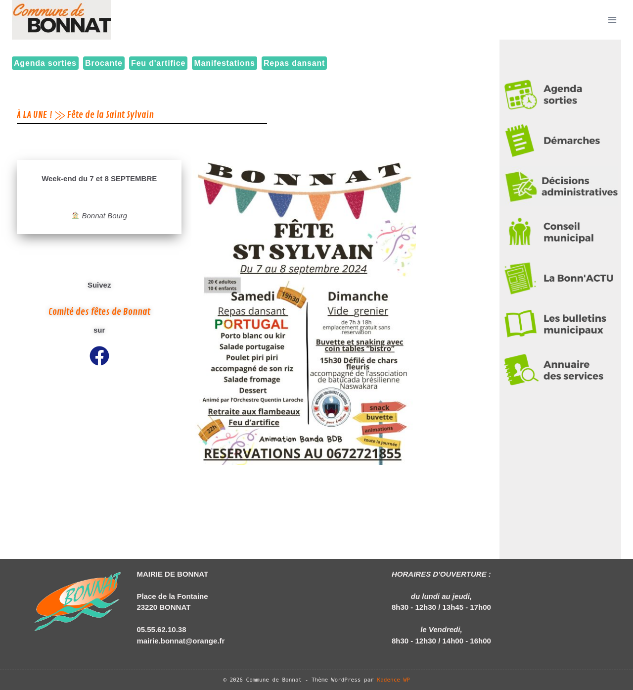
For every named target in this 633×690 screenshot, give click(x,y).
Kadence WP (393, 680)
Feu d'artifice (158, 63)
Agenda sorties (45, 63)
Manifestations (224, 63)
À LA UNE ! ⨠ (41, 115)
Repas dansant (294, 63)
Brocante (104, 63)
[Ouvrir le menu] (612, 19)
